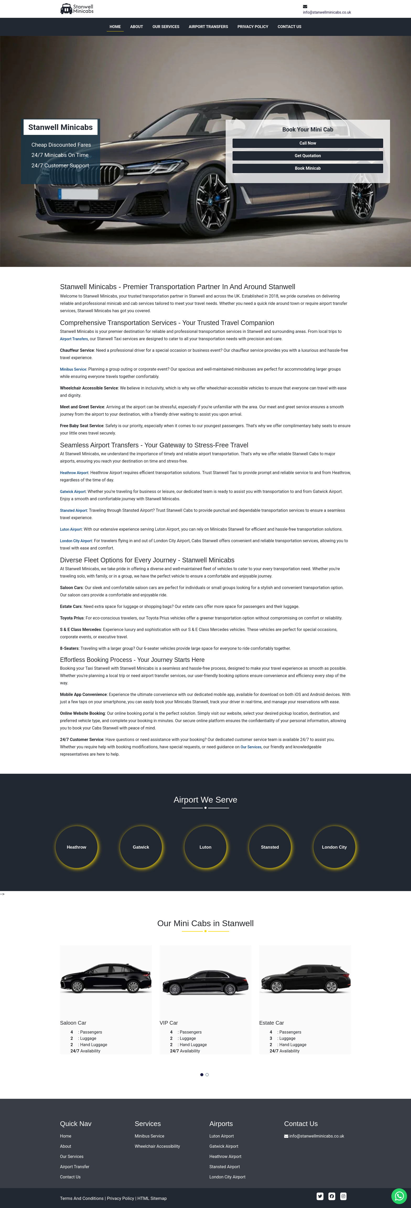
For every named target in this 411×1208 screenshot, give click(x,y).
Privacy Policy (252, 26)
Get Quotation (308, 155)
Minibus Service (73, 369)
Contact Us (289, 26)
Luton (205, 847)
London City (334, 847)
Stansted (270, 847)
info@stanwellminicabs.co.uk (327, 12)
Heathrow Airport (74, 473)
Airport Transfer (74, 1166)
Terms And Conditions (82, 1198)
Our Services (166, 26)
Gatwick (141, 847)
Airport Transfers (208, 26)
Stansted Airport (73, 510)
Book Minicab (308, 168)
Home (115, 26)
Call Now (308, 143)
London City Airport (76, 541)
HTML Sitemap (153, 1198)
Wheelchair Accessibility (157, 1146)
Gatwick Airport (72, 492)
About (136, 26)
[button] (201, 1074)
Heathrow (76, 847)
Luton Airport (71, 529)
